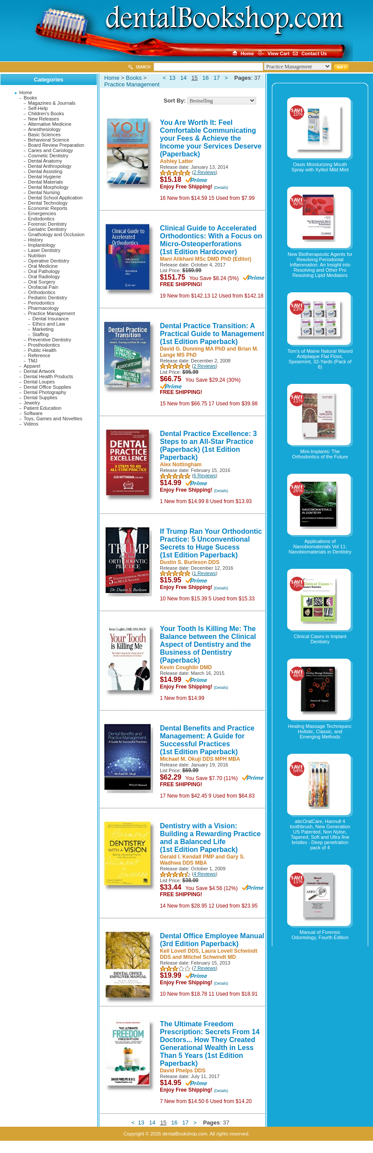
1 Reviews (205, 573)
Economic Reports (47, 208)
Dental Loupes (39, 381)
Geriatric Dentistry (47, 229)
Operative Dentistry (48, 260)
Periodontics (41, 302)
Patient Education (42, 408)
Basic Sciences (44, 134)
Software (33, 413)
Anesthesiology (44, 129)
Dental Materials (45, 181)
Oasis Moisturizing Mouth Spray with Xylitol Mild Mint (320, 167)
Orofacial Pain (43, 287)
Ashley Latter (176, 161)
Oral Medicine (43, 266)
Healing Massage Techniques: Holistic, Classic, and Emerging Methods (320, 731)
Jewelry (32, 402)
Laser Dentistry (44, 250)
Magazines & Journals (51, 103)
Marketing (42, 329)
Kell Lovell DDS (179, 951)
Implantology (41, 245)
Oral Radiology (44, 276)
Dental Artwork (39, 371)
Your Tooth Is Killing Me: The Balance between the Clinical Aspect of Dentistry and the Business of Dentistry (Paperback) (208, 644)
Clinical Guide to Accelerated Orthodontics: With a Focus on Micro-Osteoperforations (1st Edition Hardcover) (211, 239)
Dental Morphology (48, 187)
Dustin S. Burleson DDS (189, 562)
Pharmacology (43, 308)
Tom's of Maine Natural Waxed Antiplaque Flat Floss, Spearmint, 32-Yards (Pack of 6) (319, 358)
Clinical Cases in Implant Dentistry (320, 639)
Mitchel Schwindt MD (209, 957)
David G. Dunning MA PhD (192, 349)
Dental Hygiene (44, 176)
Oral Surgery (41, 281)
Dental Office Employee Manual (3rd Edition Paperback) (212, 939)
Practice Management (51, 313)
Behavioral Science (48, 139)
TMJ (32, 360)
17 (217, 78)
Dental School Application (55, 197)
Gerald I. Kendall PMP (187, 857)
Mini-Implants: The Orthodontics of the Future (320, 454)
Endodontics (41, 218)
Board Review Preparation (56, 145)
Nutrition (37, 255)
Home (25, 92)
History (35, 239)
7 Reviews (205, 968)
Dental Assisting (45, 171)
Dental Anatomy (45, 160)
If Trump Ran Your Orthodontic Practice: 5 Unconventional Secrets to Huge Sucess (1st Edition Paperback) (211, 543)
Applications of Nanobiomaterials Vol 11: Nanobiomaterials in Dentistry (320, 546)
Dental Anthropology (49, 166)
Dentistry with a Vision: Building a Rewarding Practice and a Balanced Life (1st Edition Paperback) (210, 837)
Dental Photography (45, 392)
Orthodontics (41, 292)
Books (30, 97)
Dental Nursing (44, 192)
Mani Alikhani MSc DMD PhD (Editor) (205, 259)
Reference (39, 355)
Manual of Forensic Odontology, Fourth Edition (320, 934)
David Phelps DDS (182, 1071)
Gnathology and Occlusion (56, 234)
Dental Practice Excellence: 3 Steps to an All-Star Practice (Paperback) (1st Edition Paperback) (208, 445)
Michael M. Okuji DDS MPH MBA (200, 759)
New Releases (43, 118)
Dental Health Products (48, 376)
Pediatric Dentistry (47, 297)
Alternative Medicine (49, 124)
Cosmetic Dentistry (48, 155)
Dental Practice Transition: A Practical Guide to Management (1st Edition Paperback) (212, 333)
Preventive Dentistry (49, 339)
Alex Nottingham (180, 464)
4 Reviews (205, 873)
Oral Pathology (44, 271)
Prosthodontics (44, 345)
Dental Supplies (40, 397)
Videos (31, 423)
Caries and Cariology (50, 150)
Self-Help (38, 108)
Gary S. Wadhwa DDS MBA (202, 860)
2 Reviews (205, 172)
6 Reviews (205, 475)
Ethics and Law (48, 323)
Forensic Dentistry (47, 224)
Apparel (32, 366)
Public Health (42, 350)
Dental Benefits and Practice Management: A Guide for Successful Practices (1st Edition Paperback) (207, 740)
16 (205, 78)
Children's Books (46, 113)
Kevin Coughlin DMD (186, 667)
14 (183, 78)
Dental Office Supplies (47, 387)
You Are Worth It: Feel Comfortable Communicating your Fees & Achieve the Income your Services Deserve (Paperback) (210, 138)
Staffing (40, 334)
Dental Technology (47, 203)
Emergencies (42, 213)
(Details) (221, 187)
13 (172, 78)
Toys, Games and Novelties (53, 418)
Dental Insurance (50, 318)
